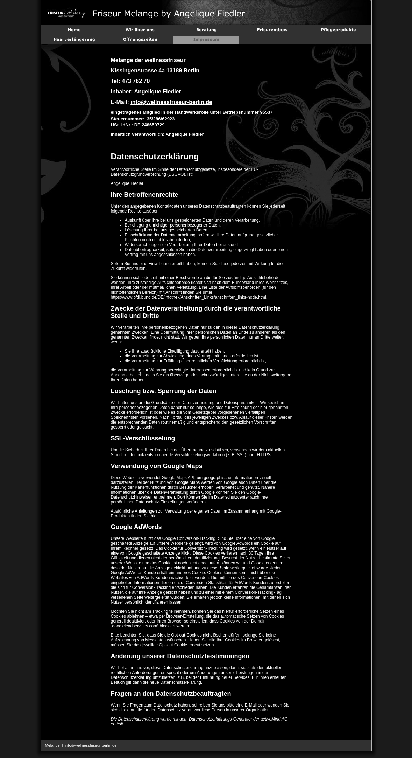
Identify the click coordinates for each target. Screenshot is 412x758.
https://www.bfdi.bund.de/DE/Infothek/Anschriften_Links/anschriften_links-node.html (188, 297)
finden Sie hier (143, 516)
